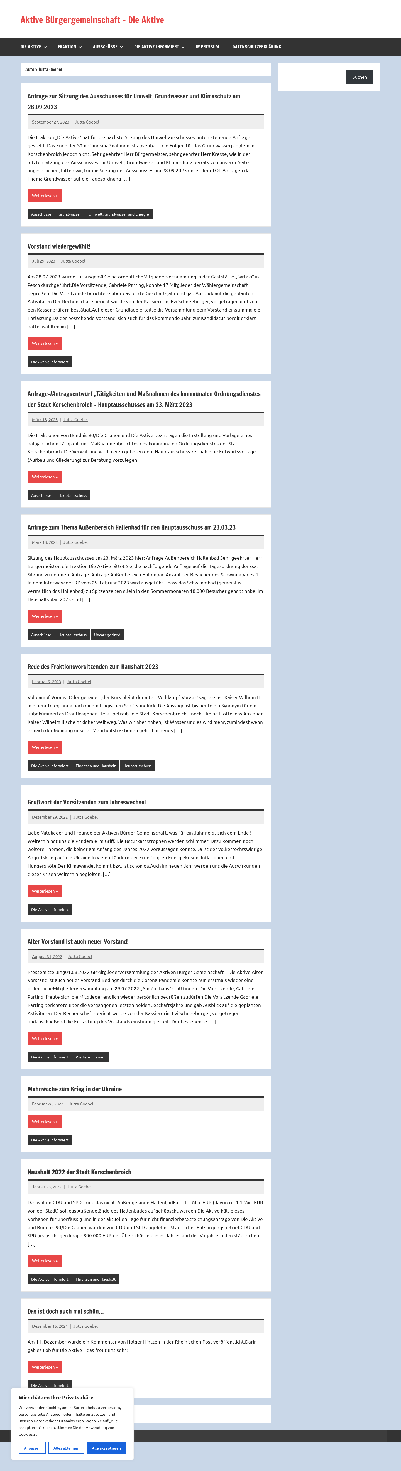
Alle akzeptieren (106, 1447)
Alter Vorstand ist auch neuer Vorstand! (92, 967)
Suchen (360, 77)
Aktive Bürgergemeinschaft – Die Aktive (112, 19)
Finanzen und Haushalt (100, 790)
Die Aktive (34, 47)
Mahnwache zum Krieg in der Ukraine (88, 1115)
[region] (72, 1424)
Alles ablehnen (66, 1447)
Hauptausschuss (76, 508)
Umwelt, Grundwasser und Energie (127, 214)
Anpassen (32, 1447)
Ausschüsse (108, 47)
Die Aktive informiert (159, 47)
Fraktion (70, 47)
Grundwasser (73, 214)
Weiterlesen (44, 196)
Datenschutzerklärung (257, 47)
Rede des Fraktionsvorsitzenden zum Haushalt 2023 (112, 690)
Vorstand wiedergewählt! (68, 246)
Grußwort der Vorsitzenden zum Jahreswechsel (103, 827)
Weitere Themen (94, 1083)
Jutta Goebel (87, 121)
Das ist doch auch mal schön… (76, 1339)
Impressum (207, 47)
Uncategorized (114, 659)
